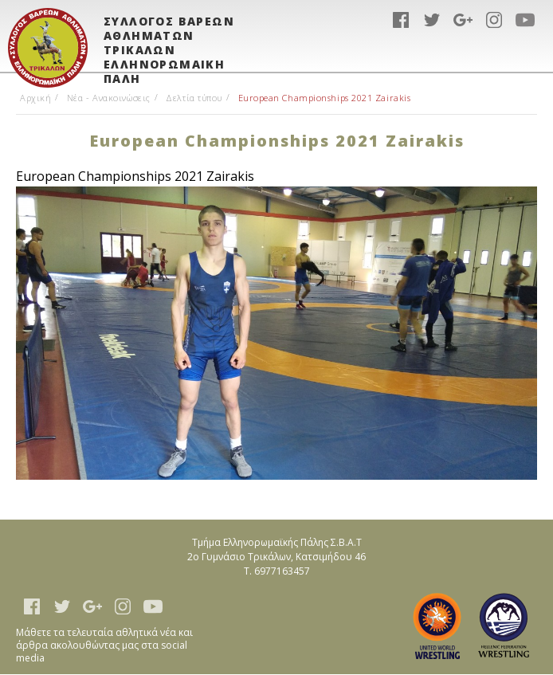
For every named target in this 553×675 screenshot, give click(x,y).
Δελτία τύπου (194, 98)
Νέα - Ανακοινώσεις (109, 98)
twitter (432, 20)
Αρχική (35, 98)
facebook (401, 20)
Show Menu (525, 52)
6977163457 (282, 571)
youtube (525, 20)
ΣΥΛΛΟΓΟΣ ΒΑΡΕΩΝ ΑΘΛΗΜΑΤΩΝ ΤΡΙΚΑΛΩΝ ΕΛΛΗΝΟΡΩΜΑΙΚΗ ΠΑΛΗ (169, 43)
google (463, 20)
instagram (494, 20)
